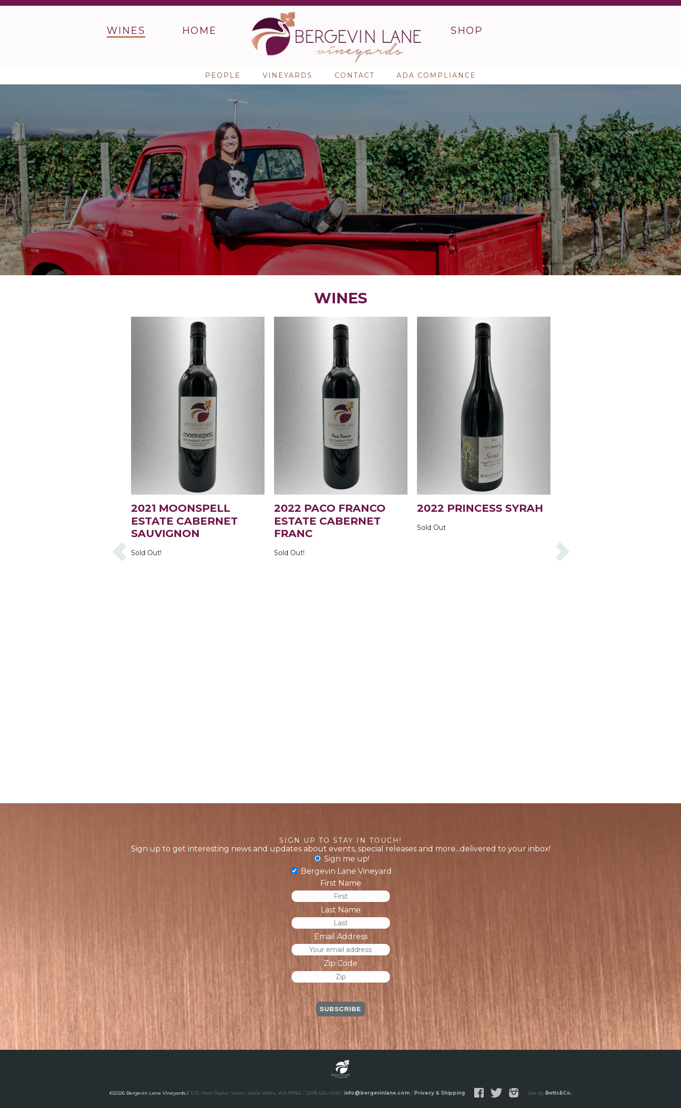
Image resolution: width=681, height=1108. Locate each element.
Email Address (340, 936)
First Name (340, 883)
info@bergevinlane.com (377, 1093)
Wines (126, 30)
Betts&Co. (558, 1093)
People (223, 75)
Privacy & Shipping (439, 1093)
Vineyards (288, 75)
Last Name (341, 909)
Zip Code (340, 963)
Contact (355, 75)
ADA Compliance (436, 75)
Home (199, 30)
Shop (466, 30)
